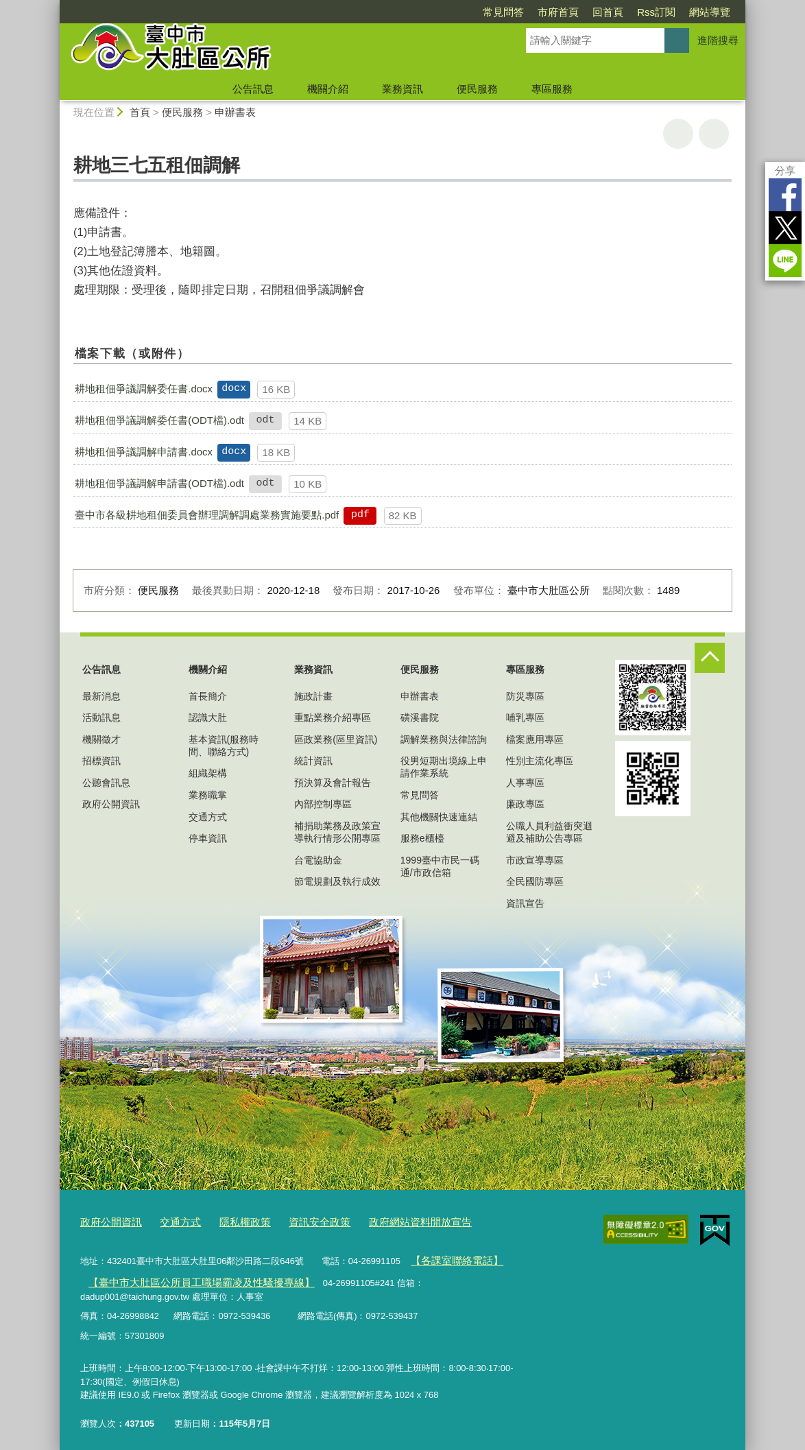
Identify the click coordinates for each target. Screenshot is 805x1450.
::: (53, 6)
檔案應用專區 (535, 739)
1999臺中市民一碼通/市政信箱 (439, 866)
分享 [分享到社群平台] (785, 170)
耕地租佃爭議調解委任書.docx (144, 388)
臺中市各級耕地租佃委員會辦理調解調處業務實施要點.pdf (207, 515)
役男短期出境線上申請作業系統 (443, 767)
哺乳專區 (525, 717)
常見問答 (503, 12)
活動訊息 (101, 717)
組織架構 (208, 773)
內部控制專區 (323, 803)
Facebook (785, 194)
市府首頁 (558, 12)
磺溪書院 (419, 717)
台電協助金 (318, 860)
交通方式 (208, 816)
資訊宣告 (525, 903)
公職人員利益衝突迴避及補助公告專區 (549, 832)
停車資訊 (208, 838)
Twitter (785, 227)
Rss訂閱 (656, 12)
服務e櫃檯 (422, 838)
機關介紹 (327, 89)
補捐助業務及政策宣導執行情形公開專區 (337, 832)
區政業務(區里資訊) (335, 739)
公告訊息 (253, 89)
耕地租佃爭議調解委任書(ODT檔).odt (159, 420)
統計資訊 (313, 760)
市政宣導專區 (535, 860)
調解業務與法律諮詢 (443, 739)
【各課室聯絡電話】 (450, 1257)
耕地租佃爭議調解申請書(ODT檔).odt (159, 483)
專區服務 (552, 89)
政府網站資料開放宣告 (384, 1220)
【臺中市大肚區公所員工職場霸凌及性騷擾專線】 (185, 1276)
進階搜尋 (717, 40)
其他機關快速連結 (438, 816)
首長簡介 (208, 696)
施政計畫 (313, 696)
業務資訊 (402, 89)
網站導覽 (709, 12)
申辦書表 (235, 112)
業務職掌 (208, 794)
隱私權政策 (228, 1220)
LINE (785, 260)
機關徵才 (101, 739)
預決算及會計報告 (332, 782)
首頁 (140, 112)
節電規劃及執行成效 (337, 881)
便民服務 (477, 89)
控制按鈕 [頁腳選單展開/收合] (710, 658)
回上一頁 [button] (714, 134)
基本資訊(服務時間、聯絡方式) (224, 745)
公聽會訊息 (106, 782)
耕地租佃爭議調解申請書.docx (144, 451)
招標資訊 (101, 760)
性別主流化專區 (539, 760)
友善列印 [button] (678, 134)
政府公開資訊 (111, 803)
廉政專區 (525, 803)
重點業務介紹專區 (332, 717)
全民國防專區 (535, 881)
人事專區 (525, 782)
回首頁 (607, 12)
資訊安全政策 (295, 1220)
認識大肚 (208, 717)
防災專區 (525, 696)
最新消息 (101, 696)
